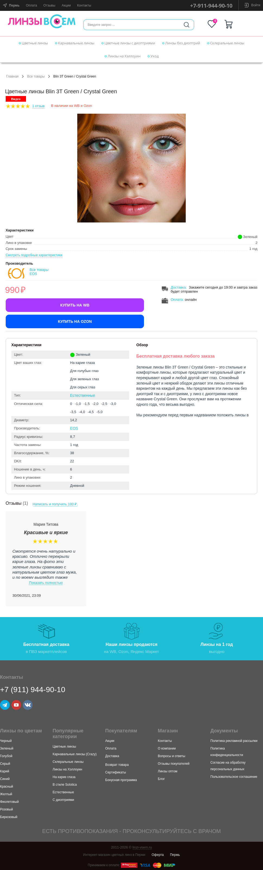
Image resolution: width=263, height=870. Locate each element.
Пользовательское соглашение (233, 776)
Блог (161, 779)
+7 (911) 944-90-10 (32, 689)
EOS (74, 428)
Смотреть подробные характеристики (34, 255)
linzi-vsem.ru (142, 847)
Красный (6, 786)
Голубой (6, 756)
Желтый (6, 794)
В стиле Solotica (65, 784)
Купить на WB (74, 305)
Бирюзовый (8, 817)
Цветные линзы (33, 43)
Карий (4, 771)
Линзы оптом (167, 771)
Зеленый (6, 748)
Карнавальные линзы (74, 43)
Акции (66, 5)
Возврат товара (117, 764)
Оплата (31, 5)
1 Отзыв (38, 106)
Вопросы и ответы (171, 756)
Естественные (82, 395)
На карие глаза (64, 777)
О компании (167, 748)
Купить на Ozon (75, 321)
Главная (12, 76)
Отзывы (49, 5)
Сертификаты (115, 772)
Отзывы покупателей (174, 763)
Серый (5, 763)
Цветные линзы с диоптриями (128, 43)
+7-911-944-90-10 (211, 5)
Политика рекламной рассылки (233, 740)
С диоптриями (63, 799)
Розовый (6, 809)
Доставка (178, 287)
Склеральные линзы (225, 43)
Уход (153, 56)
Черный (6, 740)
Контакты (84, 5)
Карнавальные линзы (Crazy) (75, 754)
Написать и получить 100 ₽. (55, 504)
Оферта (157, 854)
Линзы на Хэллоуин (122, 56)
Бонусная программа (121, 780)
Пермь (175, 854)
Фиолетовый (9, 801)
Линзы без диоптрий (181, 43)
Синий (4, 779)
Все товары (35, 76)
